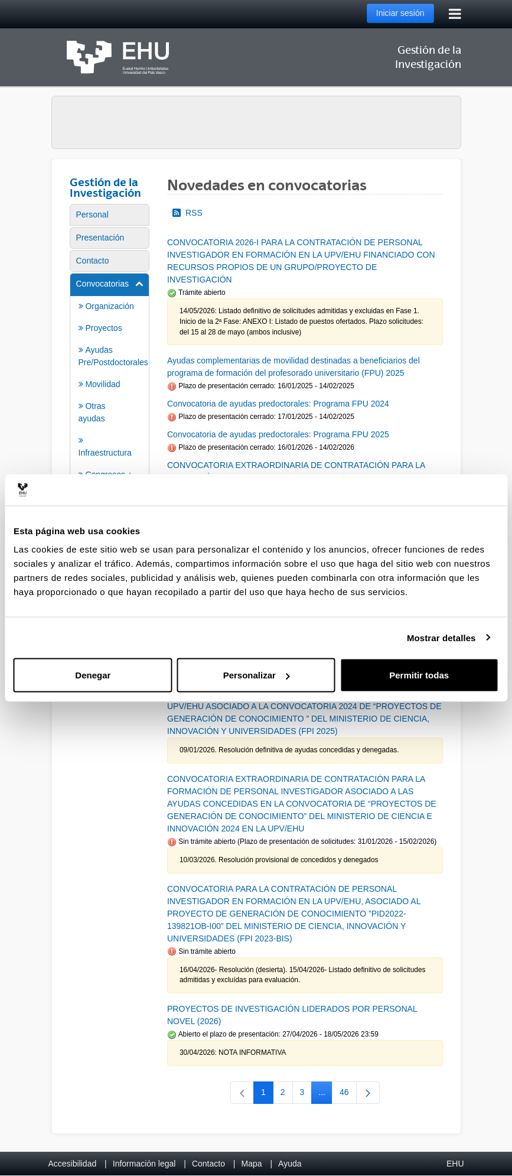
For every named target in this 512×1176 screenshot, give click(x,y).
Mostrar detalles (441, 637)
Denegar (92, 675)
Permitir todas (419, 675)
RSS (187, 212)
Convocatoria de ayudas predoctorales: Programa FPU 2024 (278, 403)
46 (348, 1094)
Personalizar (256, 675)
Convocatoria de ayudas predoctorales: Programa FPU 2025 (278, 434)
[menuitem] (110, 215)
